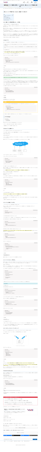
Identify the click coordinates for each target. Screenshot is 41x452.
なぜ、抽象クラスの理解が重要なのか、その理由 (8, 15)
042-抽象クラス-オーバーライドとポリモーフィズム (9, 419)
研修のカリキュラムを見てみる (20, 432)
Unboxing (22, 365)
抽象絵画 (8, 154)
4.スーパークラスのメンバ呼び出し (7, 18)
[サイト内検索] (18, 439)
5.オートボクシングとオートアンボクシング (8, 19)
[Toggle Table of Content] (12, 14)
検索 (35, 439)
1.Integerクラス (5, 16)
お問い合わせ (35, 0)
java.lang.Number (7, 119)
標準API (15, 42)
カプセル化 (8, 268)
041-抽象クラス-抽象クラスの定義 (7, 417)
